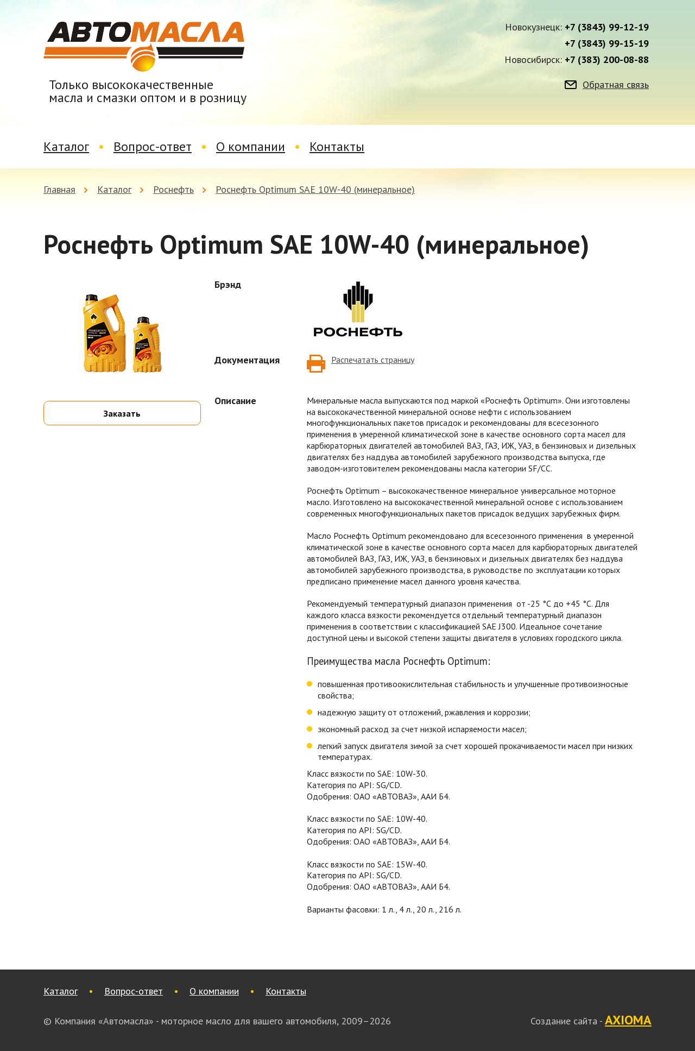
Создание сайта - (591, 1020)
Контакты (336, 146)
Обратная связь (616, 85)
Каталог (66, 146)
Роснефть (173, 189)
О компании (250, 146)
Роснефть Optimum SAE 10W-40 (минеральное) (315, 189)
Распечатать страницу (372, 359)
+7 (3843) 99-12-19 (607, 27)
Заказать (122, 413)
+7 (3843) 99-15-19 (607, 43)
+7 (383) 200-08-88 (607, 59)
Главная (59, 189)
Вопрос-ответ (152, 146)
